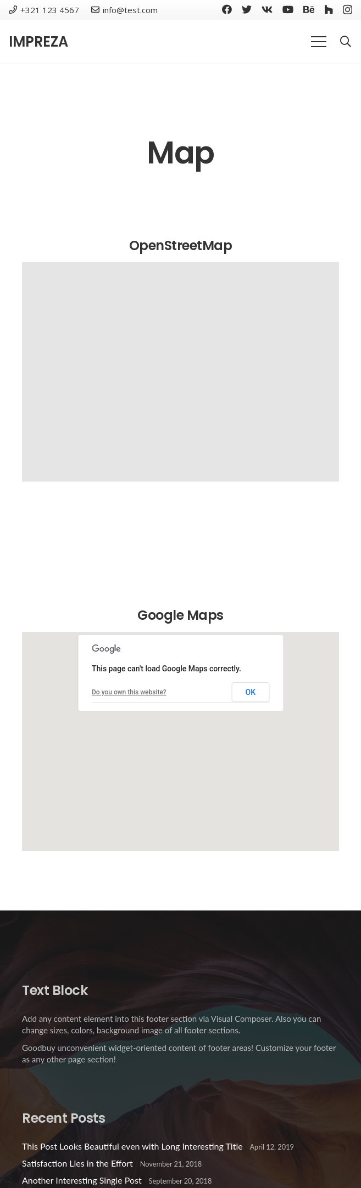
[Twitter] (247, 9)
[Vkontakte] (267, 9)
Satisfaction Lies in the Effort (77, 1163)
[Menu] (319, 41)
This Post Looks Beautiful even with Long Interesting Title (132, 1146)
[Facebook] (227, 9)
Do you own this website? (129, 692)
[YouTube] (287, 9)
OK (251, 692)
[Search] (346, 42)
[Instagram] (347, 9)
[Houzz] (328, 9)
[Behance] (308, 9)
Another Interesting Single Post (82, 1180)
